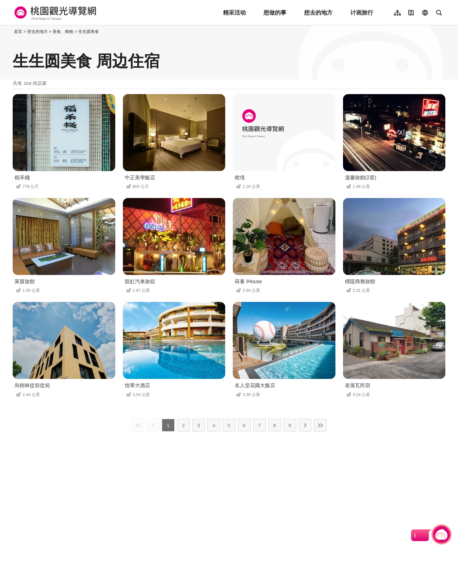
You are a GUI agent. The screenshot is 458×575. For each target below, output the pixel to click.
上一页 (153, 425)
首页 (18, 31)
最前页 (137, 425)
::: (11, 31)
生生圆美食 (88, 31)
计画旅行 (361, 13)
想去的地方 (318, 13)
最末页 (320, 425)
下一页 (305, 425)
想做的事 (275, 13)
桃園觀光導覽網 (54, 13)
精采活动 (234, 13)
